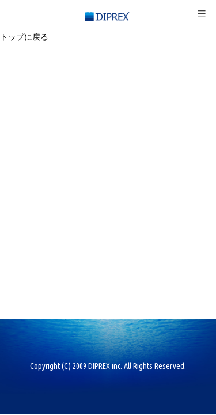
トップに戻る (24, 37)
